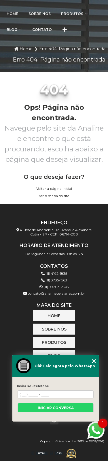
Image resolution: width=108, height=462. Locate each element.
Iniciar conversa (56, 408)
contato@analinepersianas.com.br (54, 293)
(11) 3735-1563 (54, 280)
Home (12, 14)
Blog (12, 29)
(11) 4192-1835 (54, 273)
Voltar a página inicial (54, 188)
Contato (42, 29)
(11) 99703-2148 (54, 287)
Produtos (72, 14)
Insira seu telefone (33, 386)
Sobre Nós (40, 14)
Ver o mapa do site (54, 196)
